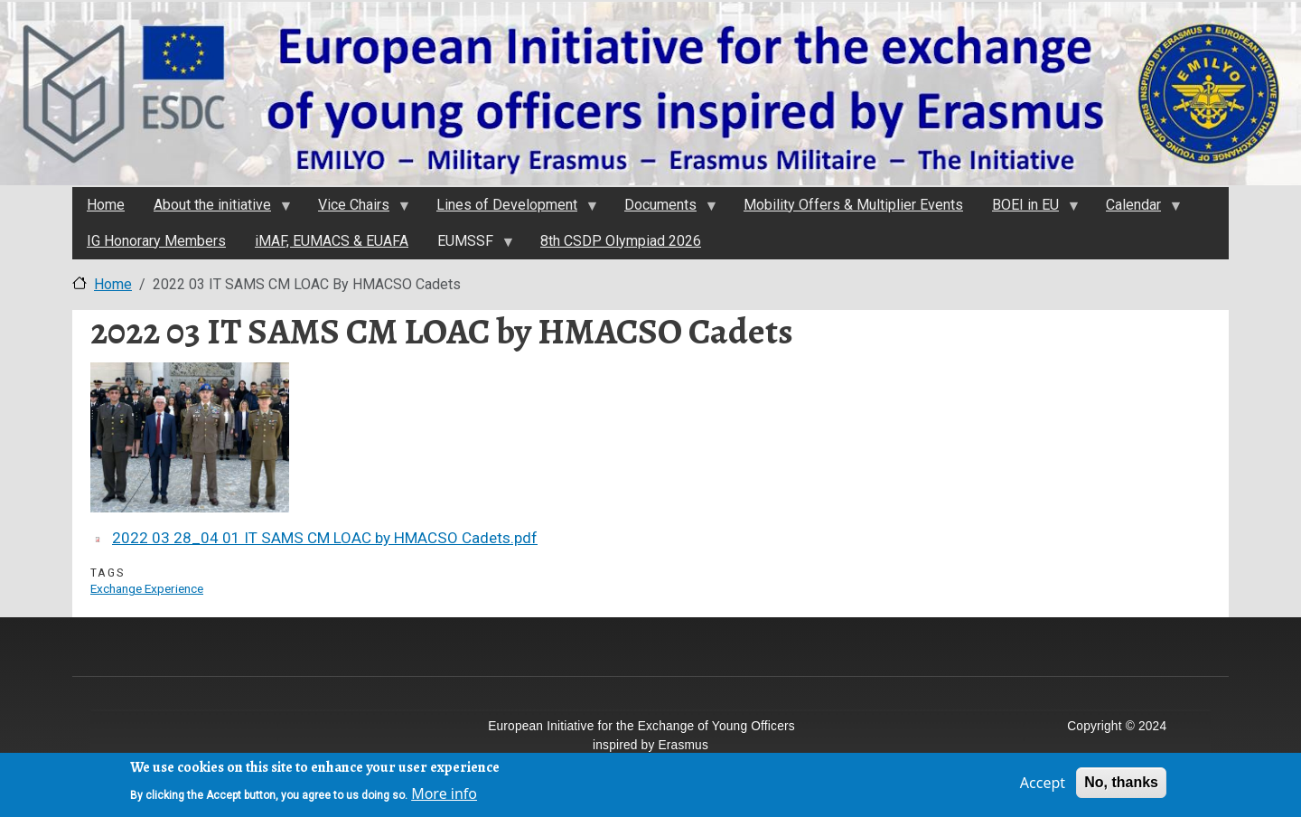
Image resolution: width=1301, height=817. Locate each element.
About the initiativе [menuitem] (215, 209)
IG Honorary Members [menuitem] (156, 240)
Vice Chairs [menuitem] (356, 209)
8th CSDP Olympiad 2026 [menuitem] (620, 240)
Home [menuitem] (106, 204)
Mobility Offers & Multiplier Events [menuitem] (853, 204)
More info (444, 797)
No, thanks (1121, 786)
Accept (1042, 786)
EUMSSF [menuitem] (468, 245)
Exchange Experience (146, 588)
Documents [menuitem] (663, 209)
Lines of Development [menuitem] (509, 209)
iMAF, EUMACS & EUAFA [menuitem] (331, 240)
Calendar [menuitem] (1136, 209)
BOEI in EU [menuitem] (1028, 209)
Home (113, 284)
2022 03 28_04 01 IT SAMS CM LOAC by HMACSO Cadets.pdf (325, 538)
